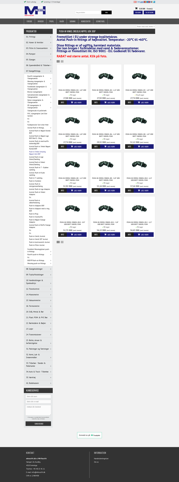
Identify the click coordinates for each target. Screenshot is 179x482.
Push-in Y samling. (36, 178)
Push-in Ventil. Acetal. (37, 236)
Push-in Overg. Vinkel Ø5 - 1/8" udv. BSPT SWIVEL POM (139, 91)
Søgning (72, 21)
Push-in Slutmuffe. (36, 217)
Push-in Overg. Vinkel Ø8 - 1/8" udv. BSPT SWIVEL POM (139, 135)
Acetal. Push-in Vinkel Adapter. (37, 193)
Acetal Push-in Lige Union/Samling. (36, 158)
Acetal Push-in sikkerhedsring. (34, 201)
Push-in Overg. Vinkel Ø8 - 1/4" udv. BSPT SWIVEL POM (72, 179)
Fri (28, 119)
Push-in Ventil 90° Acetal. (38, 239)
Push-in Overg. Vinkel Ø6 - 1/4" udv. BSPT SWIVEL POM (106, 135)
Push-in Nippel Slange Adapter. (37, 221)
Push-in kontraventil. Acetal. (39, 242)
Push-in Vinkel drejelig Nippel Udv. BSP (37, 153)
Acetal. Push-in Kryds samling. (37, 174)
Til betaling (149, 12)
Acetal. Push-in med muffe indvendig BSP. (39, 142)
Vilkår (61, 21)
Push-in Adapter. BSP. (36, 206)
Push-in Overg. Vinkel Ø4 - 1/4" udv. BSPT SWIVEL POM (106, 91)
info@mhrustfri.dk (38, 472)
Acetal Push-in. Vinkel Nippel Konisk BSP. (39, 147)
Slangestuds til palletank (37, 111)
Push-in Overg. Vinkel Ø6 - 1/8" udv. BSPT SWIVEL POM (72, 135)
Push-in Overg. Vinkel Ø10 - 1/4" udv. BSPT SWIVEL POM (139, 179)
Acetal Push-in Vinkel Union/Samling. (37, 163)
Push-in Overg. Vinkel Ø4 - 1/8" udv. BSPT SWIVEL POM (72, 91)
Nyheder (41, 21)
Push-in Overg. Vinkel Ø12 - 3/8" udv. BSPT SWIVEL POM (105, 223)
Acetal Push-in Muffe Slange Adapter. (39, 226)
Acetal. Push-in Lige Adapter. (39, 189)
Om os (96, 462)
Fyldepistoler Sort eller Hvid (38, 125)
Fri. (30, 197)
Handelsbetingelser (101, 458)
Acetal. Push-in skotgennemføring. (36, 185)
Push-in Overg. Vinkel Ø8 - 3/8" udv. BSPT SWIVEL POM (106, 179)
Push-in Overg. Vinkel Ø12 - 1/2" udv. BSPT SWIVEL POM (139, 223)
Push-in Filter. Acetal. (37, 245)
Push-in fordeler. (35, 181)
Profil (51, 21)
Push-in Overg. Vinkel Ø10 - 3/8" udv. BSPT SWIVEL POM (72, 223)
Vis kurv (138, 12)
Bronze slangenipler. (35, 92)
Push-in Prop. (34, 214)
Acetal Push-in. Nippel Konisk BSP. (39, 132)
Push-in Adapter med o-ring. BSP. (39, 209)
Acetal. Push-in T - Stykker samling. (39, 168)
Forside (29, 21)
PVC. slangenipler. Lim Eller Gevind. (37, 114)
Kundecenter (85, 21)
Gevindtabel (100, 21)
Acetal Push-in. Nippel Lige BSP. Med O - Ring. (39, 137)
